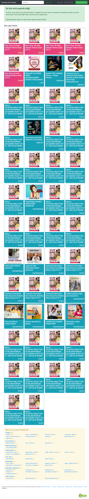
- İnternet (7, 434)
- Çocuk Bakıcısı (68, 470)
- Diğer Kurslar (48, 443)
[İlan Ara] (33, 2)
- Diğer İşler (8, 438)
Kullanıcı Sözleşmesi (78, 486)
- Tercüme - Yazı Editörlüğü (12, 454)
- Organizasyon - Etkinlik (31, 452)
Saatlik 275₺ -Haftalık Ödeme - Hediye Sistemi (54, 75)
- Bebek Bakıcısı (48, 470)
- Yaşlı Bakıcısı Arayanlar (50, 471)
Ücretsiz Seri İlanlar (8, 2)
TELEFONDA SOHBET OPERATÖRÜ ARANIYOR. (33, 204)
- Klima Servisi (9, 478)
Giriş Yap (60, 2)
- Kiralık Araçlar (29, 458)
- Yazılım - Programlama (31, 434)
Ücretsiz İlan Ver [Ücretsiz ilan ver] (81, 2)
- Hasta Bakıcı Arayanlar (31, 471)
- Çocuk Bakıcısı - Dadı (11, 452)
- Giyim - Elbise (9, 463)
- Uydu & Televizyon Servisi (51, 478)
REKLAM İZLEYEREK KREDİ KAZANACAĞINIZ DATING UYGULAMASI (34, 76)
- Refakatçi (8, 471)
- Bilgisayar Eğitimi (10, 443)
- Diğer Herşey (48, 465)
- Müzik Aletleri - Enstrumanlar (13, 465)
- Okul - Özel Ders (29, 443)
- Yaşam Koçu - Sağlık (69, 434)
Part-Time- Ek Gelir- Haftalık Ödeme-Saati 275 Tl (13, 47)
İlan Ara (48, 2)
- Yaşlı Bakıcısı (28, 470)
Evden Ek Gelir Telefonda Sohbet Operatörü (32, 268)
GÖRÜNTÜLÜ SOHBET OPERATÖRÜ (54, 323)
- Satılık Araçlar (9, 458)
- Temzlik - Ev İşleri (68, 452)
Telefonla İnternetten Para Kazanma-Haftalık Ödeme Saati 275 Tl (55, 268)
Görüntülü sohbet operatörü (73, 323)
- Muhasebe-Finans (69, 436)
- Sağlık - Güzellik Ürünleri (70, 463)
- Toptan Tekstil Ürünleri (31, 463)
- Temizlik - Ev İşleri (49, 434)
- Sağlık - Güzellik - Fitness (50, 452)
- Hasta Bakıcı (8, 470)
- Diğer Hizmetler (29, 454)
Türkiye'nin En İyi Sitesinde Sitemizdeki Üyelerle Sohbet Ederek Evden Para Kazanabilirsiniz (75, 77)
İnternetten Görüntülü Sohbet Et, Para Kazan (33, 138)
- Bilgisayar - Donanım (49, 463)
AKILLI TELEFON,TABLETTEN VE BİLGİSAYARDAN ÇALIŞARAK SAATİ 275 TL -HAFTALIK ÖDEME (14, 109)
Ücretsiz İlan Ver (68, 486)
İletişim (85, 486)
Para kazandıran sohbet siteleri (11, 323)
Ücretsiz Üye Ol (68, 2)
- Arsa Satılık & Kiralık (10, 447)
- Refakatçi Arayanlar (10, 473)
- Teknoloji (47, 436)
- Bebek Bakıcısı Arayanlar (70, 471)
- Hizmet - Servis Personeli (12, 436)
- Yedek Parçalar (48, 458)
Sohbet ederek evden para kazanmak (74, 295)
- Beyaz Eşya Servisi (30, 478)
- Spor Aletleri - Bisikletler (31, 465)
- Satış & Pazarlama (30, 436)
